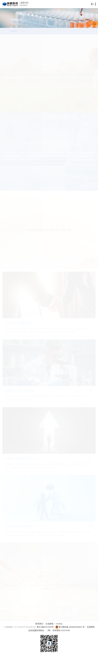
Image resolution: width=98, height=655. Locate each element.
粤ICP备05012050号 (45, 627)
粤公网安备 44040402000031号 (70, 627)
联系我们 (39, 624)
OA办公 (59, 624)
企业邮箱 (49, 624)
